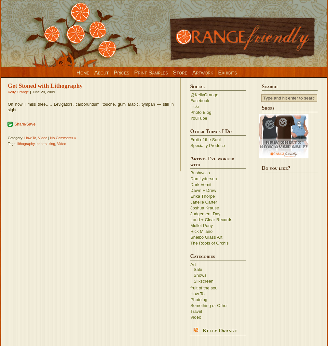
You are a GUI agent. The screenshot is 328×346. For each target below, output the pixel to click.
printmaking (45, 144)
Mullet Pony (201, 225)
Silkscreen (203, 281)
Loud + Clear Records (211, 219)
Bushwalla (200, 172)
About (101, 73)
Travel (196, 311)
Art (193, 264)
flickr (194, 106)
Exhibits (227, 73)
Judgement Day (205, 213)
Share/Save (24, 124)
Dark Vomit (201, 184)
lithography (25, 144)
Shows (200, 275)
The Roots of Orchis (209, 243)
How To (30, 138)
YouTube (198, 118)
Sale (198, 269)
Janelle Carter (203, 202)
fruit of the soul (204, 288)
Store (180, 73)
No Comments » (63, 138)
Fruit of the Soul (205, 139)
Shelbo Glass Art (206, 237)
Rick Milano (201, 231)
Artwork (202, 73)
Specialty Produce (207, 145)
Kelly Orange (18, 92)
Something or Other (209, 305)
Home (82, 73)
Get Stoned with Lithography (45, 86)
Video (42, 138)
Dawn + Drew (203, 190)
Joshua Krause (204, 208)
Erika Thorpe (202, 196)
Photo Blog (201, 112)
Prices (121, 73)
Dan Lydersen (203, 178)
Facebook (199, 100)
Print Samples (151, 73)
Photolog (198, 299)
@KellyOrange (204, 94)
